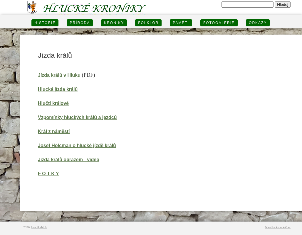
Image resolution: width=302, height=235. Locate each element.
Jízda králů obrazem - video (68, 159)
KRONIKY (114, 23)
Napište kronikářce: (278, 227)
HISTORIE (45, 23)
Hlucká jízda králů (58, 89)
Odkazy (258, 23)
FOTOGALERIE (219, 23)
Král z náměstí (54, 131)
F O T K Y (48, 173)
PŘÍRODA (80, 23)
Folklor (148, 23)
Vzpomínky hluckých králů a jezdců (77, 117)
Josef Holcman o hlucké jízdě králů (77, 145)
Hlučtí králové (53, 103)
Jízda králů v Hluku (59, 75)
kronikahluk (39, 227)
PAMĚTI (181, 23)
